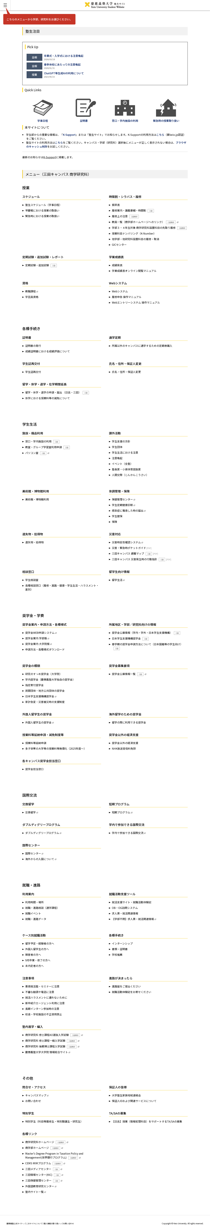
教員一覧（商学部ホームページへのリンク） (144, 222)
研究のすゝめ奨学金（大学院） (43, 674)
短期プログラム (121, 812)
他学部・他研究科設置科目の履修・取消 (135, 239)
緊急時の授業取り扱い (166, 119)
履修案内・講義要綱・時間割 (133, 210)
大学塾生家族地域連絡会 (126, 1095)
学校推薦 (117, 955)
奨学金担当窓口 (34, 769)
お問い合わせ (33, 1101)
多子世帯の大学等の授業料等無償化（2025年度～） (55, 748)
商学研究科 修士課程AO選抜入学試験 (52, 1035)
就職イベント (33, 913)
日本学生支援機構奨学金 (130, 638)
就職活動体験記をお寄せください (131, 992)
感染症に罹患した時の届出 (127, 510)
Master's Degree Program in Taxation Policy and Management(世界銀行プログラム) (54, 1155)
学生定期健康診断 (122, 505)
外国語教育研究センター (39, 1186)
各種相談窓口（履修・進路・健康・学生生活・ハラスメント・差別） (62, 587)
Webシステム (120, 291)
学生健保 (117, 516)
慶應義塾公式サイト (15, 1223)
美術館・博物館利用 (37, 499)
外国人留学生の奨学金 (38, 722)
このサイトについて (34, 1223)
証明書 (86, 119)
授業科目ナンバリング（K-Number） (134, 233)
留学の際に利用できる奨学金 (129, 722)
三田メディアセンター (42, 1169)
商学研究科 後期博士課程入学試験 (50, 1046)
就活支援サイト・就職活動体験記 (131, 902)
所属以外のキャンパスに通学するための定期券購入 (142, 346)
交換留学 (30, 812)
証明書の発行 (33, 346)
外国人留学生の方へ (37, 949)
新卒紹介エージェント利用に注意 (45, 1003)
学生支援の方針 (121, 441)
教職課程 (30, 291)
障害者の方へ (33, 955)
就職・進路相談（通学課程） (42, 908)
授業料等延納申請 (35, 743)
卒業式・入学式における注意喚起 (63, 56)
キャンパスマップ (35, 1095)
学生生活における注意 (125, 452)
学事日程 (42, 119)
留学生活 (117, 580)
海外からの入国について (39, 859)
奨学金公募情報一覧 (127, 674)
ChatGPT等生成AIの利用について (64, 73)
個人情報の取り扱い (53, 1223)
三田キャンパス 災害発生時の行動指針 (138, 559)
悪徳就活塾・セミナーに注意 (42, 986)
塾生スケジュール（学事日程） (43, 205)
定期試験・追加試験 (41, 265)
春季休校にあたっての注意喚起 (62, 64)
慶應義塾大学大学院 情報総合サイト (46, 1052)
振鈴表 (116, 205)
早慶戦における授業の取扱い (42, 210)
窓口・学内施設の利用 (42, 441)
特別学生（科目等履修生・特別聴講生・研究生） (54, 1121)
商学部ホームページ (42, 1148)
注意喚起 (117, 458)
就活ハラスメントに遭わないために (46, 997)
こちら (160, 135)
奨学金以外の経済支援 (125, 743)
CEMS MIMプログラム (43, 1163)
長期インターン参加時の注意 (42, 1009)
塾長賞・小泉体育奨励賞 (126, 469)
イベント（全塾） (122, 464)
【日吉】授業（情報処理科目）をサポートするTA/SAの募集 (147, 1121)
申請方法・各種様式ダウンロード (45, 649)
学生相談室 (31, 580)
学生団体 (117, 447)
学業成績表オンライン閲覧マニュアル (134, 271)
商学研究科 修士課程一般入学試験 (50, 1041)
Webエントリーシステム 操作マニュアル (136, 302)
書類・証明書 (120, 949)
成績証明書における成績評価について (47, 351)
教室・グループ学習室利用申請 (47, 447)
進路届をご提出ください (126, 986)
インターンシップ (122, 943)
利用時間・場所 (34, 902)
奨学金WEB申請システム (39, 633)
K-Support (69, 135)
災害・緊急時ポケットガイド (129, 548)
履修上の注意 (125, 216)
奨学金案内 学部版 (36, 638)
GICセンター (119, 245)
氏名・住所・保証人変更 (126, 372)
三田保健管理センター (42, 1180)
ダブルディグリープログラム (42, 833)
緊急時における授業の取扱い (42, 216)
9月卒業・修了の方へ (37, 960)
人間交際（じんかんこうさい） (130, 475)
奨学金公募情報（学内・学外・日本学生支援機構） (146, 633)
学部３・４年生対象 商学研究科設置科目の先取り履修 (149, 228)
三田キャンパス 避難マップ (132, 553)
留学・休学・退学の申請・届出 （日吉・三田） (57, 392)
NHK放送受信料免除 (124, 748)
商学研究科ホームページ (45, 1142)
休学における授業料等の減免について (47, 398)
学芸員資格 (31, 297)
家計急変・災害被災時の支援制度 (45, 702)
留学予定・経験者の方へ (39, 943)
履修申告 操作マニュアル (126, 297)
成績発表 (117, 265)
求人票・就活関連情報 (125, 913)
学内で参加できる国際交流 (127, 833)
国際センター (33, 853)
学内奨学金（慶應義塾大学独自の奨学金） (50, 679)
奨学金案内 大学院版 (37, 644)
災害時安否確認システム (126, 542)
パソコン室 (35, 453)
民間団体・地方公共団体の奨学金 (45, 691)
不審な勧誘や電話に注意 (39, 992)
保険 (114, 522)
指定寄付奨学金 (34, 685)
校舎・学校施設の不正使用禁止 (43, 1014)
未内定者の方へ (34, 966)
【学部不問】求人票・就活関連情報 (133, 919)
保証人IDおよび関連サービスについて (134, 1101)
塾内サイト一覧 (34, 1192)
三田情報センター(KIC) (42, 1175)
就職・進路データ (35, 919)
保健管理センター (122, 499)
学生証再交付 (33, 372)
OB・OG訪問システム (125, 908)
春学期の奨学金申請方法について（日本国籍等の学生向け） (147, 646)
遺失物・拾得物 (34, 542)
